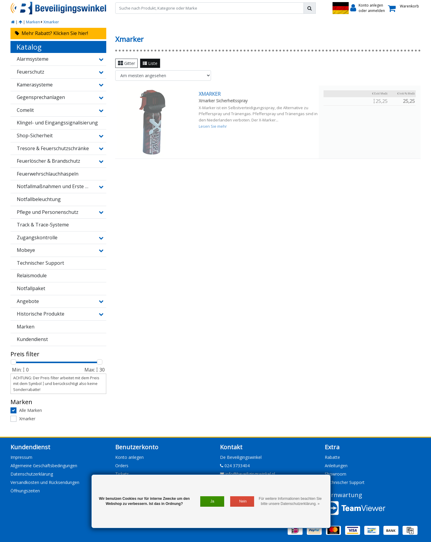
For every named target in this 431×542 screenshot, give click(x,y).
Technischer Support (345, 482)
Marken (33, 22)
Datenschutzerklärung (31, 474)
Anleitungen (336, 465)
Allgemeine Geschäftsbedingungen (43, 465)
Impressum (21, 457)
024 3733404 (235, 465)
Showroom (335, 474)
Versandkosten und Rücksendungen (44, 482)
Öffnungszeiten (25, 491)
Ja (212, 501)
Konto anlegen (129, 457)
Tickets (122, 474)
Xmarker (51, 22)
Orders (121, 465)
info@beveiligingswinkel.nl (247, 474)
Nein (243, 501)
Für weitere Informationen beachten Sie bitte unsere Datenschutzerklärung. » (290, 501)
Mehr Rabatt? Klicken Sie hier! (51, 33)
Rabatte (332, 457)
